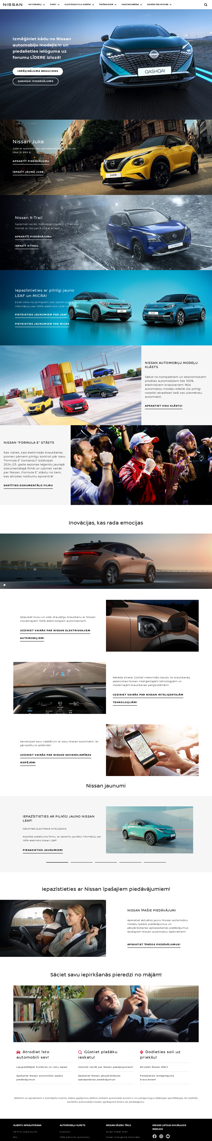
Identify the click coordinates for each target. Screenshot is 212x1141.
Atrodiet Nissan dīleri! (154, 1067)
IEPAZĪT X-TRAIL (27, 245)
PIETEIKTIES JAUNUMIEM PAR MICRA (42, 323)
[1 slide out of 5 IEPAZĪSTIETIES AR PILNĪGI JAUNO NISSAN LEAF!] (57, 862)
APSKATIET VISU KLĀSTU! (163, 405)
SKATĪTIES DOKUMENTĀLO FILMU (28, 485)
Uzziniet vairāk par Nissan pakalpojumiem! (105, 1067)
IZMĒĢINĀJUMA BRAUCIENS (37, 71)
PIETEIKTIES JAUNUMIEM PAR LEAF (41, 314)
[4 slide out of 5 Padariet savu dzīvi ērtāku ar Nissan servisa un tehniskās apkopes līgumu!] (130, 862)
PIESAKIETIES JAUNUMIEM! (43, 850)
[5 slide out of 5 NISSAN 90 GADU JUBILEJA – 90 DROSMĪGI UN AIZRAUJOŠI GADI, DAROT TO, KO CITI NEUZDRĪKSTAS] (155, 862)
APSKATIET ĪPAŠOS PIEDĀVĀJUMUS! (153, 944)
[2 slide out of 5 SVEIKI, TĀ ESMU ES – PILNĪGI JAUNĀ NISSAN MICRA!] (82, 862)
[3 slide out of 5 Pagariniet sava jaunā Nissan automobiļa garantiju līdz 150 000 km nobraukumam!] (106, 862)
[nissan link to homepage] (12, 4)
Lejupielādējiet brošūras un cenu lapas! (41, 1067)
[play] (4, 584)
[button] (37, 4)
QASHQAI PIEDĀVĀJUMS (35, 81)
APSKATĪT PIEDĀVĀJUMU (33, 236)
